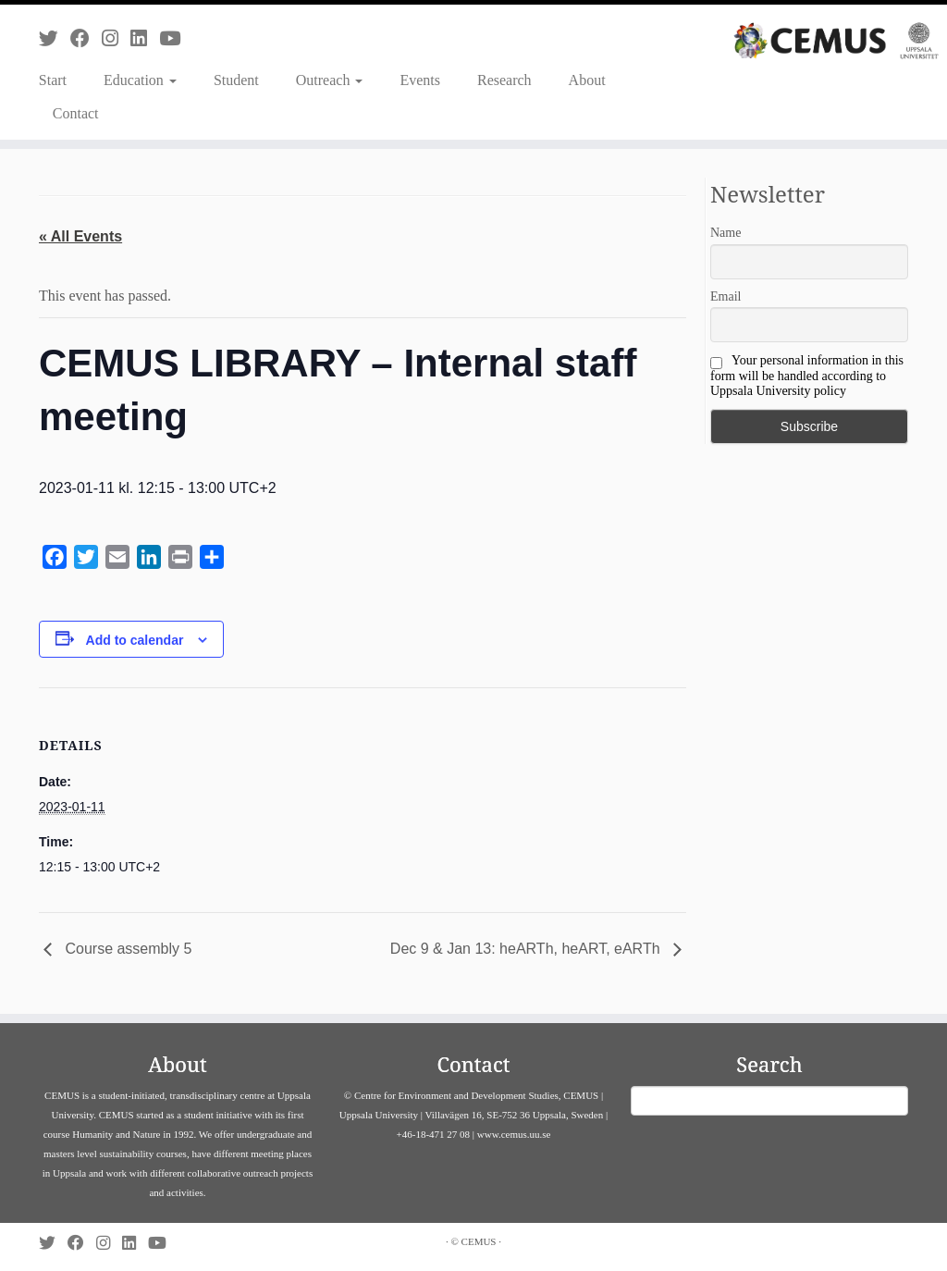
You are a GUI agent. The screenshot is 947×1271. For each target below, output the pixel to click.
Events (420, 80)
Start (53, 80)
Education (140, 80)
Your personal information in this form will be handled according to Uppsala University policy (807, 375)
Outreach (329, 80)
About (587, 80)
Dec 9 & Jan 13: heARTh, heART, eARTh (527, 948)
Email (725, 296)
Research (504, 80)
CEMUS (479, 1241)
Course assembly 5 (126, 948)
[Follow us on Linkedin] (144, 38)
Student (236, 80)
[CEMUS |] (836, 41)
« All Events (80, 236)
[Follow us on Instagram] (116, 38)
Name (725, 233)
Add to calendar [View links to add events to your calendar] (135, 640)
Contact (76, 113)
